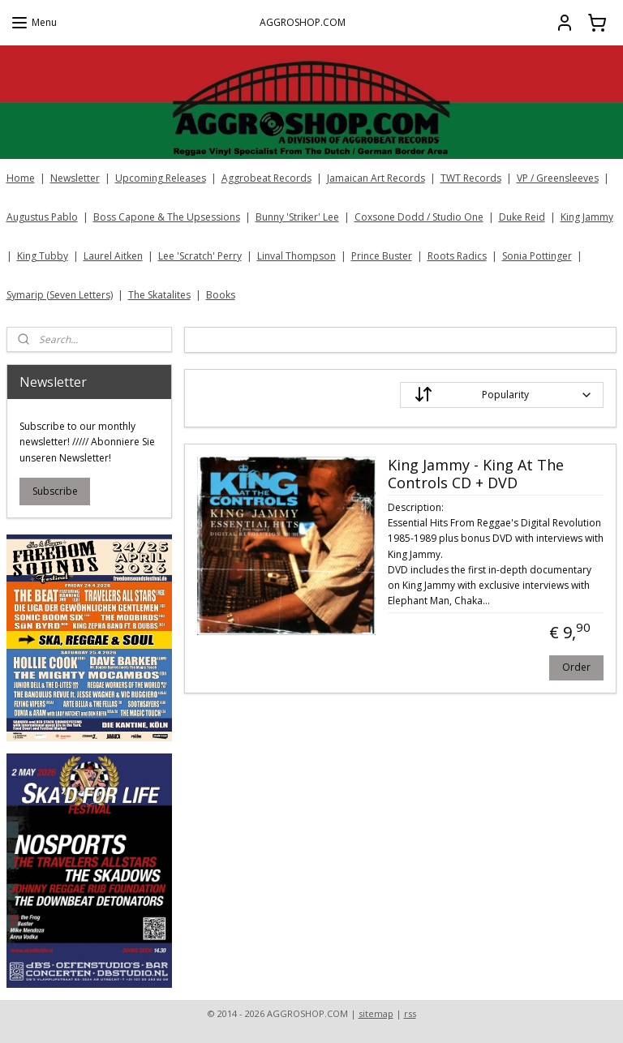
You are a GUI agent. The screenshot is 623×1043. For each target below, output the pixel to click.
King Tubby (42, 256)
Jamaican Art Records (376, 178)
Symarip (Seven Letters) (59, 295)
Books (220, 295)
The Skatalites (159, 295)
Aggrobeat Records (266, 178)
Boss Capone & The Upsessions (166, 217)
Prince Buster (381, 256)
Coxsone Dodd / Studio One (418, 217)
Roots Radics (457, 256)
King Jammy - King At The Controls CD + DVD (476, 474)
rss (410, 1013)
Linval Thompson (296, 256)
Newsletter (75, 178)
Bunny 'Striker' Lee (297, 217)
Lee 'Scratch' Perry (200, 256)
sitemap (376, 1013)
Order (577, 666)
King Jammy (587, 217)
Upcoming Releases (160, 178)
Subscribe (55, 491)
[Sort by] (503, 395)
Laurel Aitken (113, 256)
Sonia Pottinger (537, 256)
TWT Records (470, 178)
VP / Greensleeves (558, 178)
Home (20, 178)
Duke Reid (522, 217)
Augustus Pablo (42, 217)
